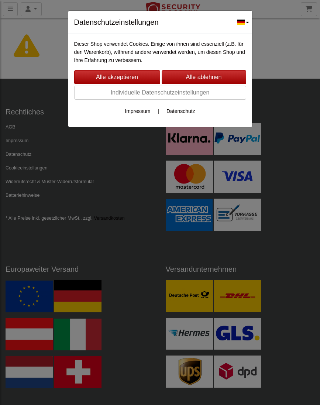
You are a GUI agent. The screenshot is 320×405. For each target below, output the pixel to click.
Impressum (137, 111)
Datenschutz (180, 111)
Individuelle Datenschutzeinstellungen (160, 92)
